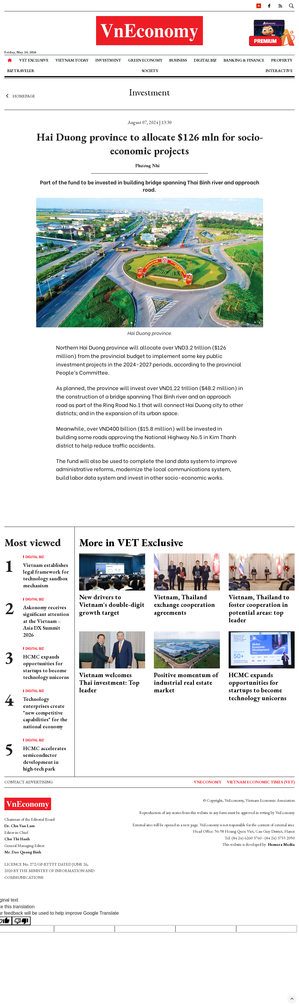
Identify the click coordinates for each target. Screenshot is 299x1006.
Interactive (279, 70)
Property (281, 60)
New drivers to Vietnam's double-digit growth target (112, 605)
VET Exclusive (33, 60)
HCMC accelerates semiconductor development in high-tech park (44, 758)
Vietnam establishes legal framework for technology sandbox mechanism (46, 575)
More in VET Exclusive (131, 542)
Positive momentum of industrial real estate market (186, 683)
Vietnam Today (71, 60)
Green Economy (145, 60)
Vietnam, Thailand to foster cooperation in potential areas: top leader (259, 608)
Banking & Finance (243, 60)
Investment (108, 60)
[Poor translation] (21, 920)
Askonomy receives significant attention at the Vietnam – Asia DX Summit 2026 (46, 621)
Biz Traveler (20, 70)
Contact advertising (28, 782)
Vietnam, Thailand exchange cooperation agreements (184, 605)
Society (150, 70)
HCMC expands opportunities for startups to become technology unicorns (46, 666)
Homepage (19, 95)
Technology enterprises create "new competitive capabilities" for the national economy (45, 713)
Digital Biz (205, 60)
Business (178, 60)
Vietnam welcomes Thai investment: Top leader (109, 683)
